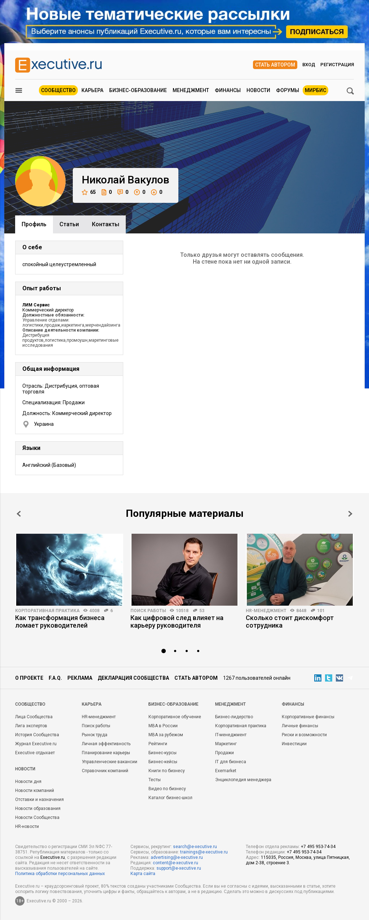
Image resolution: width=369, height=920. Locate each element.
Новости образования (38, 808)
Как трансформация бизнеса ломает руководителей (60, 621)
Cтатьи (69, 224)
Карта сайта (142, 873)
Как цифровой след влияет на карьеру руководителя (176, 621)
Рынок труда (94, 734)
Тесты (154, 779)
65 (89, 192)
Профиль (34, 224)
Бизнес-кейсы (162, 761)
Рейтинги (157, 743)
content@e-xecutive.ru (175, 862)
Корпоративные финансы (308, 716)
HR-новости (27, 826)
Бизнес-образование (138, 90)
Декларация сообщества (133, 678)
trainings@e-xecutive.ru (204, 852)
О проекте (29, 678)
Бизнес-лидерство (234, 716)
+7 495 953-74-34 (318, 846)
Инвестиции (294, 743)
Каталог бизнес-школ (170, 797)
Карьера (92, 90)
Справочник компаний (105, 770)
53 (201, 610)
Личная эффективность (106, 743)
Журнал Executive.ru (36, 743)
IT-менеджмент (230, 734)
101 (321, 610)
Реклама (79, 678)
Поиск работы (148, 610)
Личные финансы (300, 725)
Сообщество (58, 90)
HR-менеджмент (266, 610)
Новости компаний (34, 790)
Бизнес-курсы (162, 752)
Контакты (105, 224)
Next (350, 513)
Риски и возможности (304, 734)
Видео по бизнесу (167, 788)
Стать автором (275, 65)
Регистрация (337, 64)
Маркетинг (226, 743)
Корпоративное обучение (174, 716)
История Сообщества (37, 734)
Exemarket (225, 770)
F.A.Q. (55, 678)
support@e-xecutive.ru (178, 868)
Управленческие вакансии (109, 761)
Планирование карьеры (106, 752)
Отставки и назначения (39, 799)
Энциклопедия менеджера (243, 779)
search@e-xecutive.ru (195, 846)
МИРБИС (315, 90)
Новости (258, 90)
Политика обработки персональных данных (60, 873)
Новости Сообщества (37, 817)
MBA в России (163, 725)
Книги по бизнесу (166, 770)
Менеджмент (191, 90)
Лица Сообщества (34, 716)
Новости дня (28, 781)
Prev (18, 513)
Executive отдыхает (35, 752)
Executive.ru (52, 857)
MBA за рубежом (165, 734)
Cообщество (30, 704)
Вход (308, 64)
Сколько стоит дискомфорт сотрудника (290, 621)
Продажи (224, 752)
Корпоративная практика (47, 610)
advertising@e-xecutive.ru (177, 857)
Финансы (228, 90)
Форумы (287, 90)
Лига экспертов (31, 725)
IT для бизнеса (230, 761)
